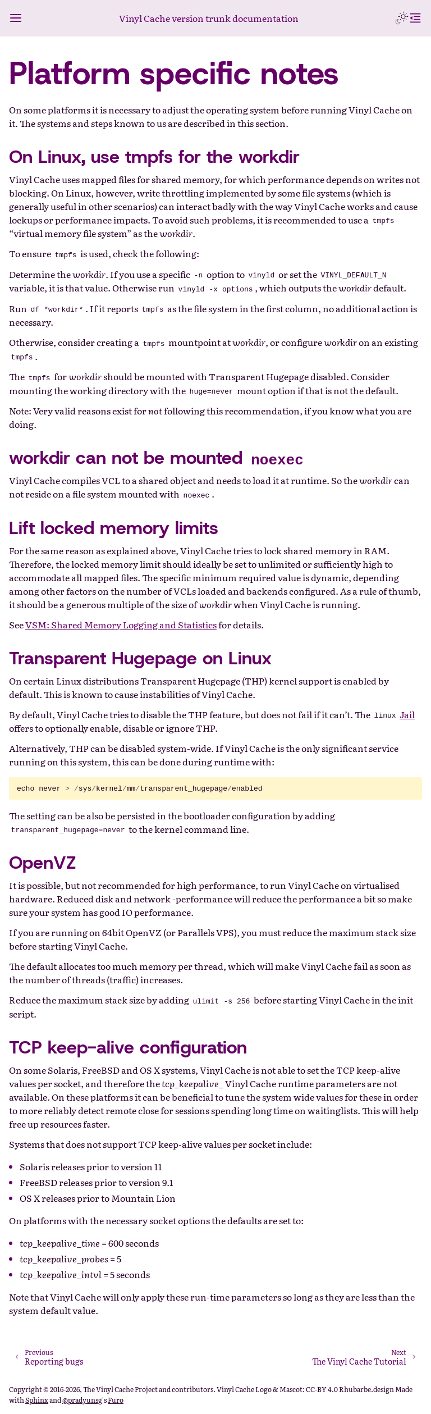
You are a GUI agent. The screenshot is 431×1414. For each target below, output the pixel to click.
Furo (115, 1400)
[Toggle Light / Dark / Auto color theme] (402, 18)
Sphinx (36, 1400)
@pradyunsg (82, 1400)
